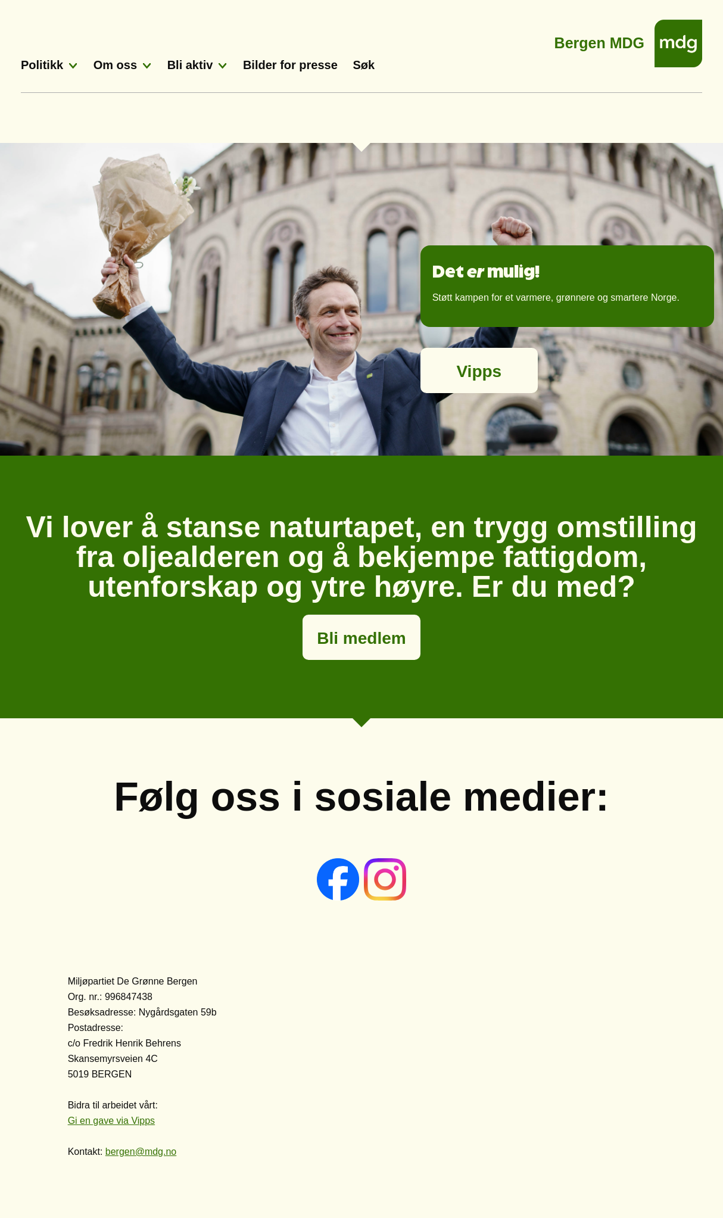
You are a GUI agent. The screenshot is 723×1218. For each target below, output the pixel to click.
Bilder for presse (290, 64)
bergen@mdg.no (140, 1152)
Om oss (115, 64)
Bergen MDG (599, 40)
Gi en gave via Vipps (111, 1121)
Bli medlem (361, 638)
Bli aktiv (190, 64)
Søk (364, 64)
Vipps (478, 371)
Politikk (42, 64)
